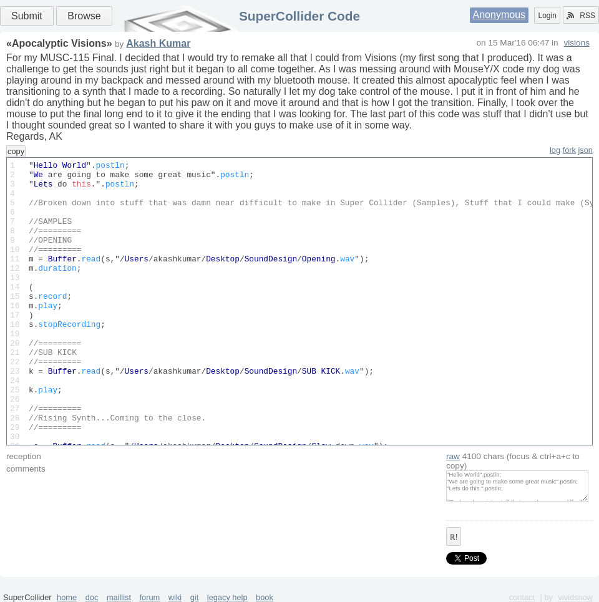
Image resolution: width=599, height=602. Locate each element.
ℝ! (453, 537)
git (194, 597)
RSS (581, 15)
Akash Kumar (158, 43)
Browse (83, 16)
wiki (175, 597)
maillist (119, 597)
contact (522, 597)
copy (15, 151)
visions (576, 42)
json (585, 150)
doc (92, 597)
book (264, 597)
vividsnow (575, 597)
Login (547, 15)
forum (150, 597)
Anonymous (499, 14)
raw (453, 456)
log (555, 150)
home (67, 597)
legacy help (227, 597)
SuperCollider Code (299, 16)
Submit (26, 16)
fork (569, 150)
